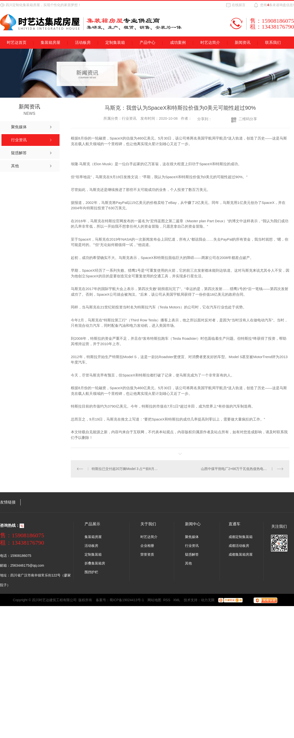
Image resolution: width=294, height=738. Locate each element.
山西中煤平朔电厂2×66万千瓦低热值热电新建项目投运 (242, 469)
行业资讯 (192, 546)
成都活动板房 (239, 546)
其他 (188, 563)
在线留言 (238, 5)
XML (176, 600)
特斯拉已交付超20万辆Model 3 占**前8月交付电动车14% (125, 469)
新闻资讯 (242, 42)
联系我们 (273, 42)
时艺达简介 (210, 42)
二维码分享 (248, 119)
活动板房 (83, 42)
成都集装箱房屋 (241, 554)
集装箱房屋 (50, 42)
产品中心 (147, 42)
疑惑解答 (192, 554)
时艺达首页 (16, 42)
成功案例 (178, 42)
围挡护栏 (91, 572)
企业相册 (147, 546)
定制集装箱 (115, 42)
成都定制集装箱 (241, 537)
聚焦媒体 (192, 537)
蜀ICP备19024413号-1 (127, 600)
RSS (167, 600)
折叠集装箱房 (95, 563)
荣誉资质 (147, 554)
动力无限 (208, 600)
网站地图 (154, 600)
